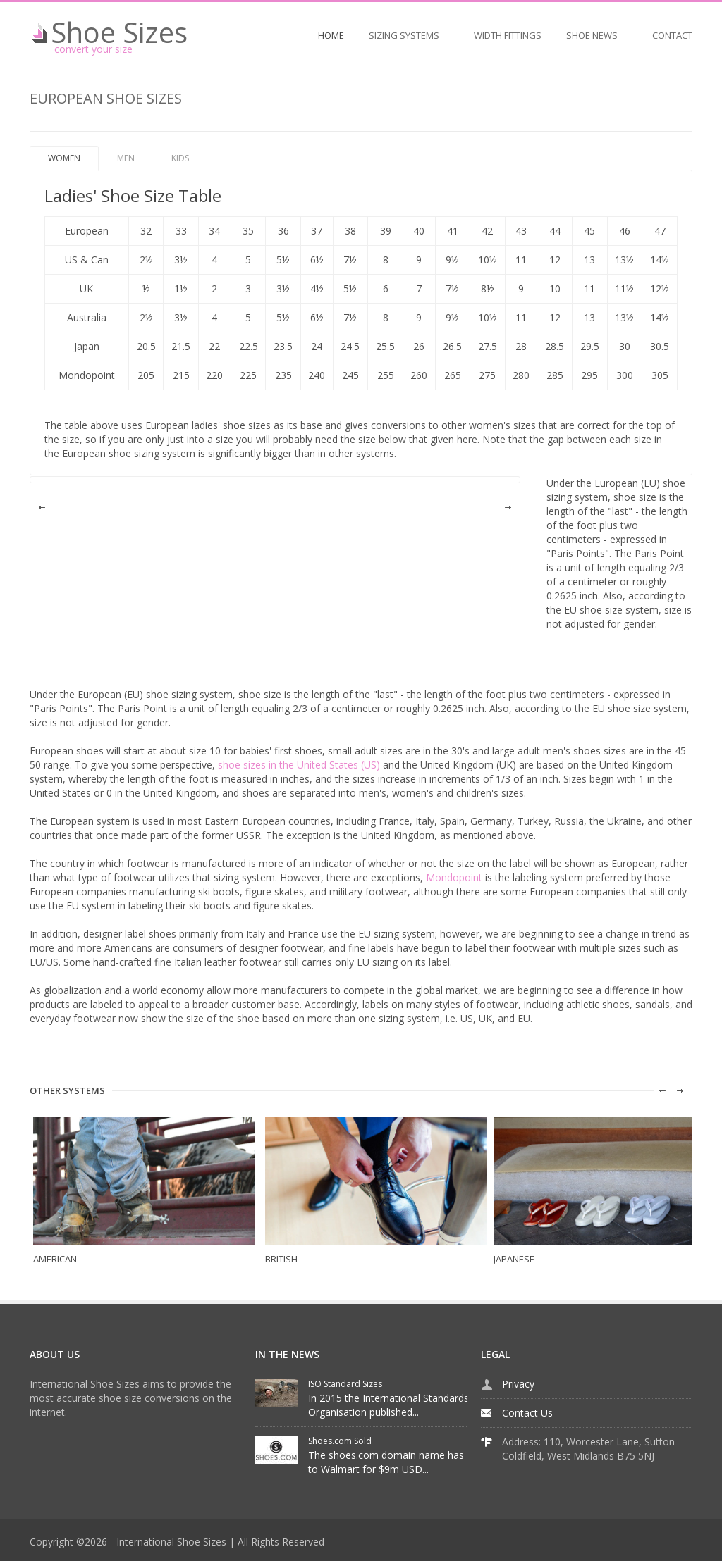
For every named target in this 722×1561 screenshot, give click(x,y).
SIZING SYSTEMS (404, 35)
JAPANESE (514, 1258)
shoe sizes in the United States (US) (299, 764)
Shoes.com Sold (340, 1441)
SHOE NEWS (592, 35)
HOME (331, 35)
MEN (126, 158)
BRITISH (281, 1258)
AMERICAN (55, 1258)
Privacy (518, 1384)
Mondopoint (454, 877)
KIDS (180, 158)
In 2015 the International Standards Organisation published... (388, 1405)
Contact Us (527, 1412)
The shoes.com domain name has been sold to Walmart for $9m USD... (409, 1462)
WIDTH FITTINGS (508, 35)
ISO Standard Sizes (345, 1384)
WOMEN (64, 158)
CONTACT (672, 35)
